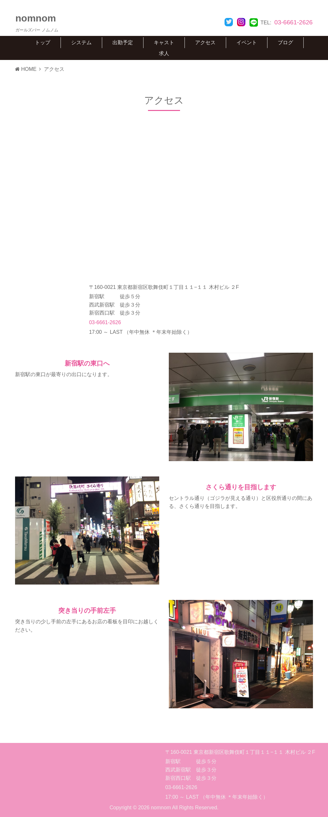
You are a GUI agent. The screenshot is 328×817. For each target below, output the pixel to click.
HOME (26, 69)
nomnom (35, 18)
